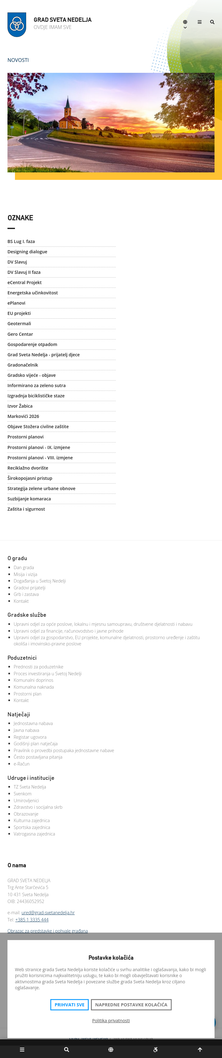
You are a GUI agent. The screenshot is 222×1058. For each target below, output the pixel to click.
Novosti (18, 60)
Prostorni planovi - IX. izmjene (38, 447)
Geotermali (19, 323)
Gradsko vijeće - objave (31, 375)
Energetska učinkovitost (32, 293)
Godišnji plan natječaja (36, 744)
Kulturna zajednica (32, 820)
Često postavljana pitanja (38, 757)
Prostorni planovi (25, 437)
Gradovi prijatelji (29, 588)
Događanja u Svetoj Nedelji (40, 581)
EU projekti (19, 313)
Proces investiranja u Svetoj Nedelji (48, 673)
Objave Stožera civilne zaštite (38, 426)
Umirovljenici (26, 800)
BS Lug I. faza (21, 241)
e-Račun (22, 764)
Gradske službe (26, 615)
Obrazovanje (26, 814)
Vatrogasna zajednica (34, 834)
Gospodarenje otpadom (32, 344)
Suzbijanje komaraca (29, 499)
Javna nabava (26, 730)
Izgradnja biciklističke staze (36, 396)
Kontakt (21, 601)
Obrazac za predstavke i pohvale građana (47, 931)
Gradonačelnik (22, 365)
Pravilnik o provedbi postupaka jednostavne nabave (64, 750)
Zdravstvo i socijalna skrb (38, 807)
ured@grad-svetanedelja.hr (48, 912)
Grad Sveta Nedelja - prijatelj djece (43, 355)
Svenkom (22, 794)
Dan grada (24, 567)
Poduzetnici (22, 658)
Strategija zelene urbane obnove (41, 488)
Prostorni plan (27, 694)
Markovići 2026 (23, 416)
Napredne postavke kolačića (131, 1005)
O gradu (17, 558)
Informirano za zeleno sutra (36, 385)
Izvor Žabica (20, 406)
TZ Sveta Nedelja (30, 787)
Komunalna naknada (34, 687)
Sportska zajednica (32, 827)
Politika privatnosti (111, 1020)
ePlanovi (16, 303)
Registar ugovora (30, 737)
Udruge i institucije (30, 778)
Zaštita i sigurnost (26, 509)
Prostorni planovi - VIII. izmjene (40, 458)
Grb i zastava (26, 594)
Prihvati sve (69, 1005)
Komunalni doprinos (33, 680)
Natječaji (18, 715)
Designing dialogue (27, 252)
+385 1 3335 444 (32, 920)
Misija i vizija (25, 574)
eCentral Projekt (24, 282)
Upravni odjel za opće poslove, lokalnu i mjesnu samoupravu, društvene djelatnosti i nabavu (103, 624)
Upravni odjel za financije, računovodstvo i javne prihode (69, 631)
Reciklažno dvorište (27, 468)
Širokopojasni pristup (29, 478)
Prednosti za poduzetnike (39, 667)
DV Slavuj (17, 262)
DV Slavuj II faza (23, 272)
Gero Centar (20, 334)
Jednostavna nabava (33, 723)
